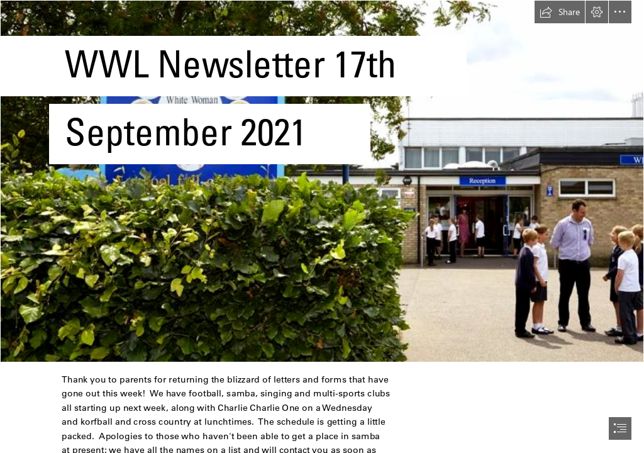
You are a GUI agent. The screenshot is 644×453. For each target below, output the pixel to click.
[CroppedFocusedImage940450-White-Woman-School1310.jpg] (322, 181)
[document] (322, 226)
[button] (560, 12)
